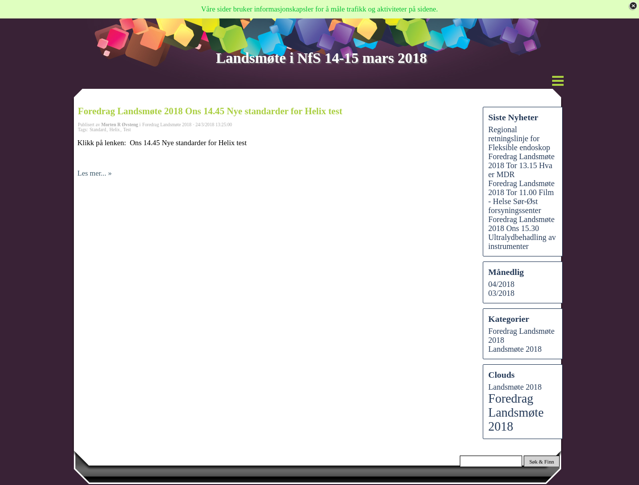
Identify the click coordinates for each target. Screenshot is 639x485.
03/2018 (501, 293)
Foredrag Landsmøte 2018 (516, 412)
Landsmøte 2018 (515, 349)
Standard (97, 129)
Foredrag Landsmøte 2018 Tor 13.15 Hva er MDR (521, 165)
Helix (114, 129)
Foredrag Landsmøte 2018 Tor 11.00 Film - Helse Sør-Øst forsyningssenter (521, 197)
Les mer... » (94, 173)
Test (127, 129)
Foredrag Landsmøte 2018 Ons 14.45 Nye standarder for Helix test (210, 111)
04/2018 (501, 284)
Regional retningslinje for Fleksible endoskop (519, 138)
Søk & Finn (541, 462)
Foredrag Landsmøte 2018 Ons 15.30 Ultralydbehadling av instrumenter (522, 232)
